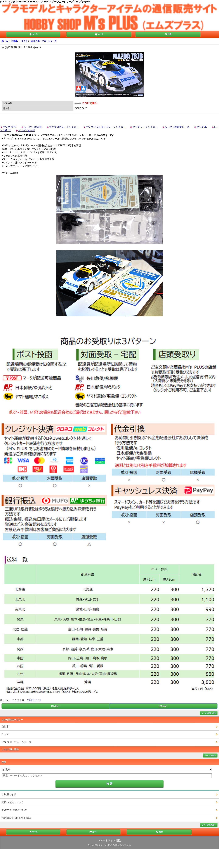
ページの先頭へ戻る (208, 713)
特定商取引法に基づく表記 (16, 818)
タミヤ (24, 41)
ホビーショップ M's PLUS (108, 845)
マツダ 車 (201, 127)
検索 (168, 33)
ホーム (33, 33)
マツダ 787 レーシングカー (64, 127)
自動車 (14, 41)
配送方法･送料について (14, 810)
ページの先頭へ (210, 755)
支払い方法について (12, 802)
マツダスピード (26, 130)
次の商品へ (163, 706)
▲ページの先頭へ (209, 825)
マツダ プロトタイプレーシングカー (105, 127)
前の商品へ (55, 706)
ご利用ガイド (34, 700)
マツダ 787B (9, 127)
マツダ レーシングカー (144, 127)
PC (119, 840)
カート (98, 33)
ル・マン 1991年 (33, 127)
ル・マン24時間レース (177, 127)
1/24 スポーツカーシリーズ (44, 41)
